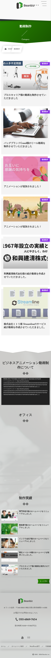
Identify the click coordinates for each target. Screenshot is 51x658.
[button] (43, 3)
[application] (25, 391)
